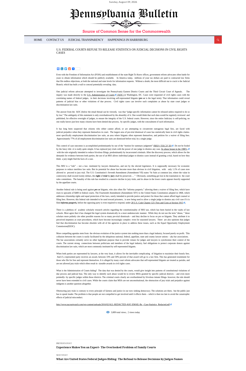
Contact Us (55, 39)
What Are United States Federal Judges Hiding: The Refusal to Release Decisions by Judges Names (123, 357)
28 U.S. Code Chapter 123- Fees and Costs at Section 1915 (157, 203)
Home (38, 39)
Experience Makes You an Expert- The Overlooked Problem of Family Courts (123, 345)
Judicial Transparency (86, 39)
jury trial (152, 325)
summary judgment (109, 329)
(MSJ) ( (162, 146)
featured (66, 325)
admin (86, 58)
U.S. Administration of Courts (100, 95)
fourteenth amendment (96, 325)
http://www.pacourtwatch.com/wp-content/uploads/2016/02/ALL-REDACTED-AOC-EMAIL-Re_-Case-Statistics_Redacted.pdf (113, 304)
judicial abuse (129, 325)
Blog (60, 45)
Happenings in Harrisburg (128, 39)
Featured (72, 45)
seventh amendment (74, 329)
